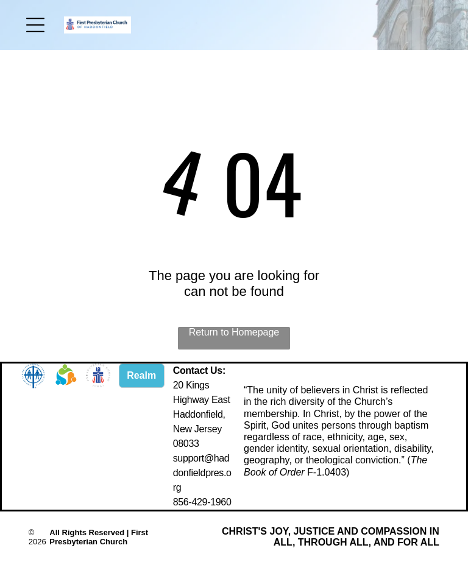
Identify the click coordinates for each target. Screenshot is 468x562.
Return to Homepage (234, 332)
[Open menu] (35, 25)
